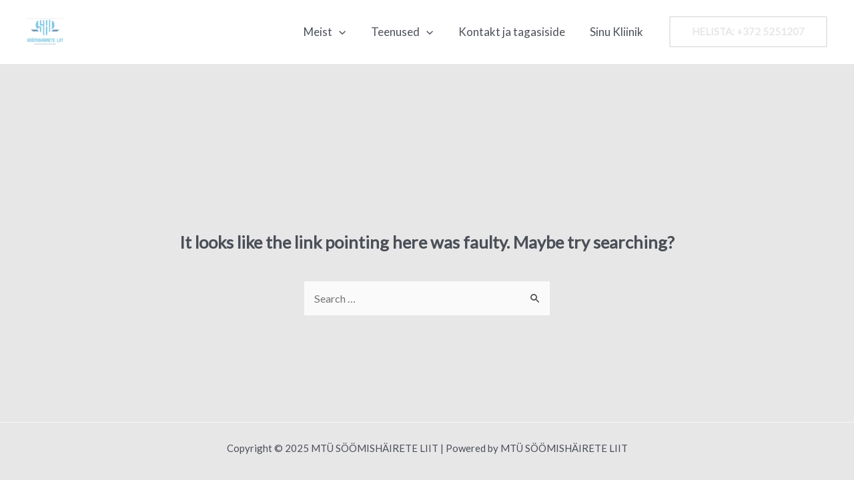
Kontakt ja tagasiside (515, 32)
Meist (333, 32)
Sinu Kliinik (618, 32)
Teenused (408, 32)
